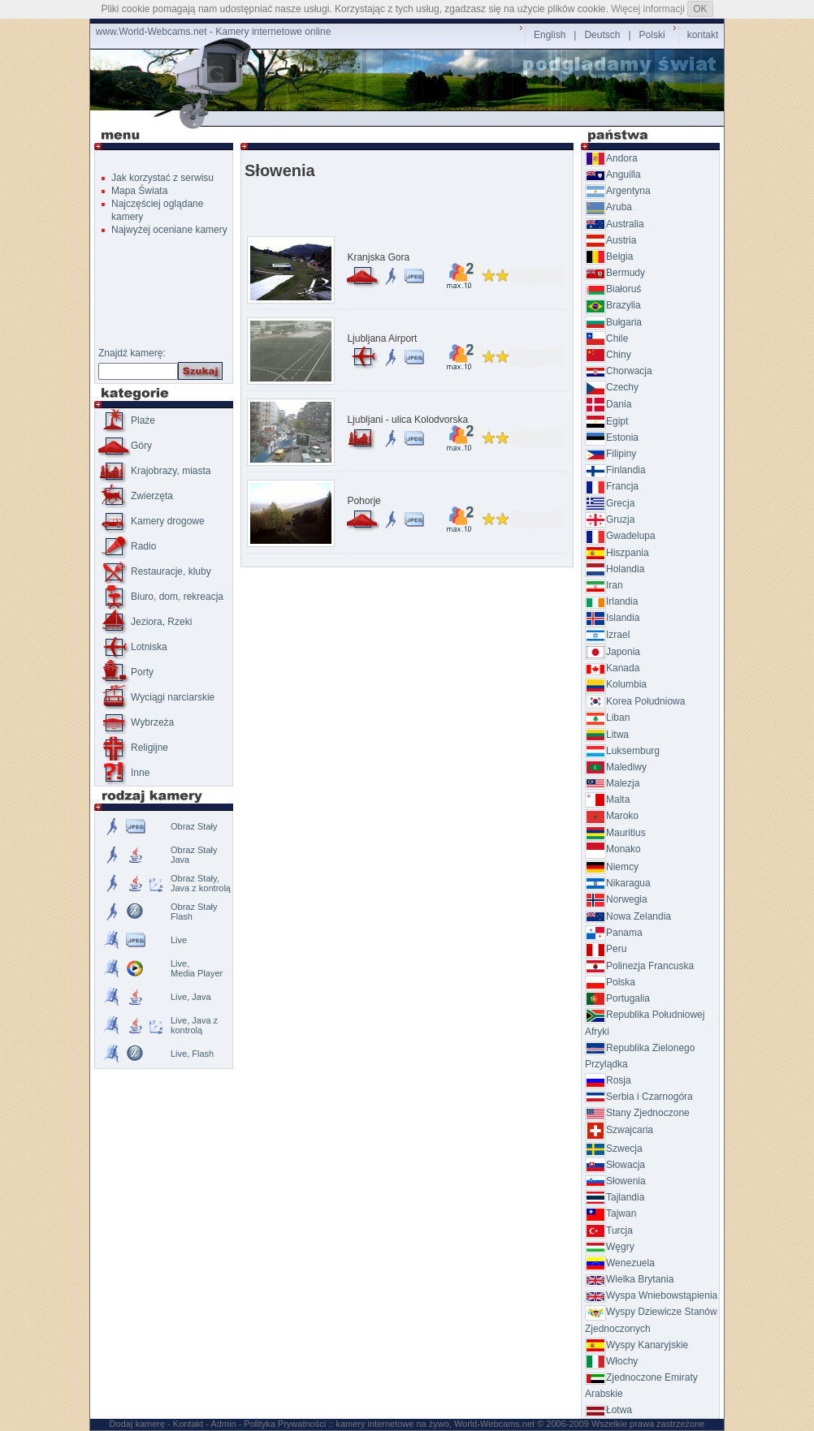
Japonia (612, 651)
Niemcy (612, 867)
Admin (223, 1424)
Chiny (608, 354)
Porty (126, 672)
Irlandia (611, 601)
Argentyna (618, 190)
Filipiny (610, 453)
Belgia (609, 256)
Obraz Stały (194, 826)
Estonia (612, 437)
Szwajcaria (619, 1130)
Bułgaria (613, 322)
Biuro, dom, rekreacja (160, 596)
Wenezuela (620, 1263)
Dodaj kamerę (137, 1424)
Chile (606, 338)
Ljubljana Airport (382, 338)
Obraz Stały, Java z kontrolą (201, 883)
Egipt (606, 421)
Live (179, 940)
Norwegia (616, 899)
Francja (612, 486)
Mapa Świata (139, 190)
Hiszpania (617, 552)
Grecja (609, 503)
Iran (604, 585)
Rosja (608, 1080)
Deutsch (602, 35)
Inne (123, 772)
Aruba (608, 207)
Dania (608, 404)
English (549, 35)
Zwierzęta (135, 496)
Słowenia (615, 1181)
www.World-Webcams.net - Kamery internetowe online (213, 31)
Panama (614, 932)
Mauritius (615, 832)
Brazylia (613, 305)
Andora (611, 158)
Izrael (607, 634)
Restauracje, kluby (154, 571)
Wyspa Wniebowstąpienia (651, 1295)
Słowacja (615, 1164)
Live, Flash (192, 1053)
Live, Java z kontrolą (194, 1025)
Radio (127, 546)
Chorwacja (618, 371)
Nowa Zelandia (628, 916)
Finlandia (615, 470)
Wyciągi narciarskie (156, 697)
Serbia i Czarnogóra (639, 1096)
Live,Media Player (197, 968)
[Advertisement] (410, 119)
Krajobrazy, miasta (154, 470)
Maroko (612, 815)
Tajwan (610, 1213)
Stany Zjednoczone (637, 1113)
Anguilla (613, 174)
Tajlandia (614, 1197)
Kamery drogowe (151, 521)
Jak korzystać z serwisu (162, 177)
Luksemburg (622, 750)
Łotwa (608, 1410)
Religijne (133, 747)
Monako (613, 849)
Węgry (609, 1246)
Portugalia (617, 998)
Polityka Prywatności (285, 1424)
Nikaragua (618, 883)
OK (700, 9)
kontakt (703, 35)
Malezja (612, 783)
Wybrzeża (136, 722)
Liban (607, 717)
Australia (614, 224)
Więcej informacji (648, 9)
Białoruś (613, 289)
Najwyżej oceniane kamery (169, 229)
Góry (125, 445)
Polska (610, 982)
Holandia (614, 569)
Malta (607, 799)
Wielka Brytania (629, 1279)
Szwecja (614, 1148)
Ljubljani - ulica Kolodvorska (407, 419)
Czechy (612, 387)
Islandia (612, 617)
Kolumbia (616, 684)
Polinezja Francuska (639, 966)
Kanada (612, 668)
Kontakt (188, 1424)
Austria (610, 240)
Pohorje (363, 500)
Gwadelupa (620, 535)
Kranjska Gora (378, 257)
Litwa (607, 734)
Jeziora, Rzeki (145, 621)
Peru (605, 949)
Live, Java (191, 997)
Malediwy (616, 767)
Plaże (126, 420)
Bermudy (615, 272)
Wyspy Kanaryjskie (636, 1345)
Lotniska (132, 647)
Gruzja (609, 519)
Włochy (611, 1361)
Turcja (609, 1230)
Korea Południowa (635, 701)
